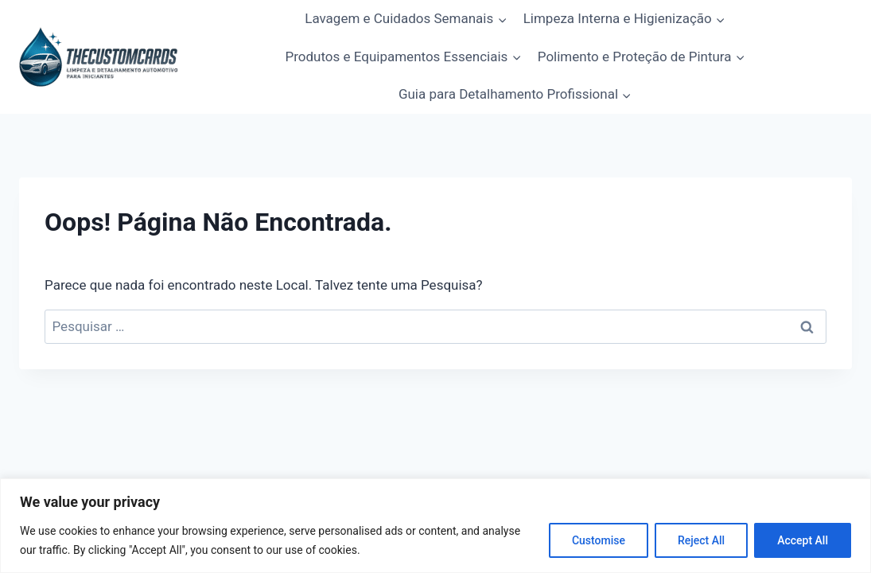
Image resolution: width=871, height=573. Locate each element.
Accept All (802, 540)
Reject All (701, 540)
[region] (435, 525)
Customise (598, 540)
